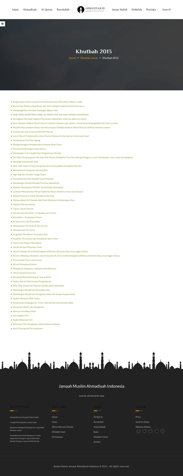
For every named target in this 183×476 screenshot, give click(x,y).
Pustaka (151, 9)
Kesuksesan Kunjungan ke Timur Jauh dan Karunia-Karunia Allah (43, 302)
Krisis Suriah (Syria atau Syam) (27, 260)
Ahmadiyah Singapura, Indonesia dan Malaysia (34, 268)
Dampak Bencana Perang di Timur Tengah (24, 417)
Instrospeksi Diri (21, 315)
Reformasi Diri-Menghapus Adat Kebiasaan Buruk (36, 324)
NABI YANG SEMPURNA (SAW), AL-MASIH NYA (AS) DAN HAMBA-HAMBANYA (51, 114)
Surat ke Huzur (143, 422)
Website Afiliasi (143, 427)
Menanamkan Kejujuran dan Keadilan (30, 170)
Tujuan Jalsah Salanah (23, 208)
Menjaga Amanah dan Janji (25, 161)
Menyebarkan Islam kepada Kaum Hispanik (33, 178)
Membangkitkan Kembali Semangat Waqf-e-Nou (35, 110)
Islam (15, 9)
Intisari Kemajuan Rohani (25, 264)
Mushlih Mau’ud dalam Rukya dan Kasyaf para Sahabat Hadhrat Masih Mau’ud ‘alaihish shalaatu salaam (61, 127)
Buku (96, 432)
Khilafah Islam (58, 432)
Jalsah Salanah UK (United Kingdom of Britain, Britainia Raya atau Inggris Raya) (50, 251)
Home (72, 57)
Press (138, 417)
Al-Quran (46, 9)
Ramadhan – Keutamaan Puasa (27, 217)
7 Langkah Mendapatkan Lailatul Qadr (23, 422)
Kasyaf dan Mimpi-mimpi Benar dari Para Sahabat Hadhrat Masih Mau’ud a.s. (49, 106)
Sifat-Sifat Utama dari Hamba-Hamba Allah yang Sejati (38, 285)
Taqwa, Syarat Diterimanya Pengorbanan (32, 281)
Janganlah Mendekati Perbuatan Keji (30, 234)
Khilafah (137, 9)
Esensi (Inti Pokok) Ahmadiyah (27, 243)
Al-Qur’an (98, 417)
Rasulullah (63, 9)
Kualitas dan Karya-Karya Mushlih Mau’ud (33, 131)
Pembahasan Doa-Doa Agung (26, 140)
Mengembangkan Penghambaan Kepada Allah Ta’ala (37, 144)
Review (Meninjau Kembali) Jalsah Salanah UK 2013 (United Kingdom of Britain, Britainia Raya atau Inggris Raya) (66, 255)
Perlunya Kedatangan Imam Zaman (29, 149)
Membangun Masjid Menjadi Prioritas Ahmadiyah (36, 183)
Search (166, 9)
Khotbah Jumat (101, 437)
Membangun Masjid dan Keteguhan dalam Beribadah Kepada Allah (44, 294)
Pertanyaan (57, 437)
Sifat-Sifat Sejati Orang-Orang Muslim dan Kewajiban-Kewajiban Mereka (47, 166)
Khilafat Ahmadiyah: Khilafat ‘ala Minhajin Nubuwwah (38, 187)
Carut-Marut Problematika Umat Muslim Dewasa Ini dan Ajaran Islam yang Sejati (51, 136)
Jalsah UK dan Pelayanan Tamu (27, 247)
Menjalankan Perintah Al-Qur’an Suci (30, 225)
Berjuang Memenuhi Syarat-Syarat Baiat (32, 277)
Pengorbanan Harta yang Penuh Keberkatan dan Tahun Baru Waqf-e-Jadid (47, 101)
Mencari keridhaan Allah (24, 311)
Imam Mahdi (119, 9)
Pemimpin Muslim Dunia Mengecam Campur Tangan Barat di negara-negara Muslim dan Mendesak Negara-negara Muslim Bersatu (25, 438)
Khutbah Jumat (89, 57)
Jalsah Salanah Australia (24, 272)
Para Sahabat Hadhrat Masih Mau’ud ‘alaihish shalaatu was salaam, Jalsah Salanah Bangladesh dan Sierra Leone (65, 123)
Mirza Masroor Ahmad (62, 427)
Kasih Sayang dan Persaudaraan (28, 328)
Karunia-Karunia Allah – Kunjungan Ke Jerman (34, 213)
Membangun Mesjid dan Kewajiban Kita (31, 290)
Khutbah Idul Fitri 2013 (24, 230)
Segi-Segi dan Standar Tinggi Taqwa (29, 174)
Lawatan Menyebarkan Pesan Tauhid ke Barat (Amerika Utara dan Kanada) (48, 191)
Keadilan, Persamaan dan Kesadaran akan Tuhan (35, 238)
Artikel (97, 442)
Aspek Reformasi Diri (23, 320)
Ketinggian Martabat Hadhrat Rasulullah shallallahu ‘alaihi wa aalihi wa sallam (49, 119)
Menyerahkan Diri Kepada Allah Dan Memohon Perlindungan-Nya (43, 200)
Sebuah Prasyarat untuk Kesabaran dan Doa (33, 196)
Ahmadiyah (30, 9)
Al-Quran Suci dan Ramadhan (26, 221)
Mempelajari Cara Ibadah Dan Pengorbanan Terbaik (37, 153)
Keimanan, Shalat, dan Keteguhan (28, 307)
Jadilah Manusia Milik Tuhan (26, 298)
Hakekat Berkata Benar (24, 204)
